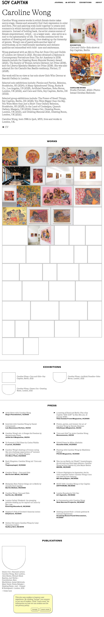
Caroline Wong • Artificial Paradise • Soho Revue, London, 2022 (84, 377)
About (99, 2)
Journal (59, 2)
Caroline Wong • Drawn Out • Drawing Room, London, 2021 (32, 390)
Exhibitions (85, 2)
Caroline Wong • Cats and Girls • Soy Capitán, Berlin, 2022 (31, 377)
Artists (71, 2)
